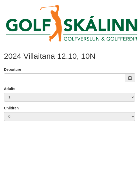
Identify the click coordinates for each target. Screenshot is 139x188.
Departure (12, 69)
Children (11, 108)
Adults (9, 89)
